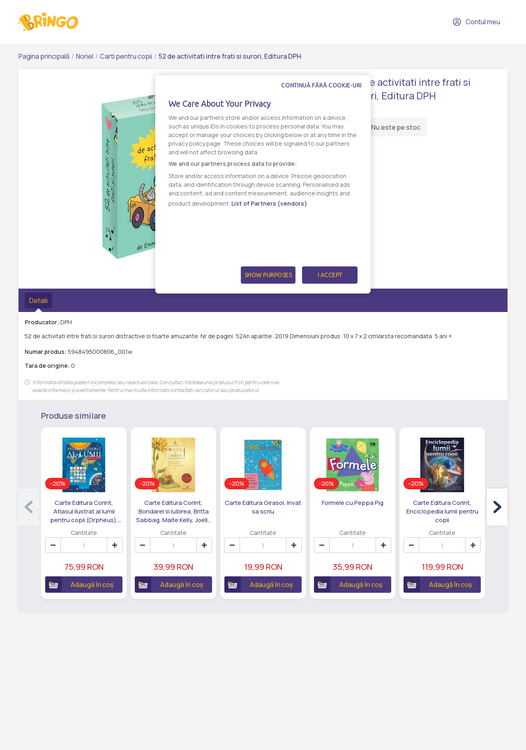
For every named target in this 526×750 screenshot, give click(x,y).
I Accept (330, 275)
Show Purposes (268, 275)
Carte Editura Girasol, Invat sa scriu (263, 507)
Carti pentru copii (126, 56)
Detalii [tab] (38, 300)
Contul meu (476, 21)
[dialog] (263, 184)
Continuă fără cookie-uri (321, 85)
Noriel (84, 56)
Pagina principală (43, 56)
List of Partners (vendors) (269, 203)
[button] (497, 507)
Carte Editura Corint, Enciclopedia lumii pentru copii (442, 511)
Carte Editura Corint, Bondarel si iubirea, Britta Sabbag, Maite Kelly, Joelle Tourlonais (173, 511)
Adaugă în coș (79, 584)
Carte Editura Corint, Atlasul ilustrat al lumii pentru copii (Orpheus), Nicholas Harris (84, 511)
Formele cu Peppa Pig (352, 502)
